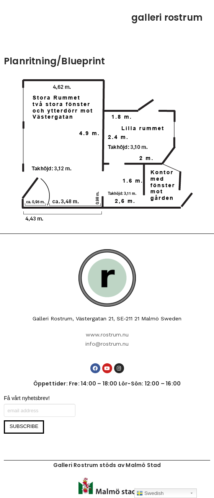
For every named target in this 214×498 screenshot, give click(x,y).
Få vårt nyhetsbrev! (27, 398)
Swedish (150, 493)
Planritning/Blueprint (54, 61)
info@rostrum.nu (107, 344)
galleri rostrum (167, 17)
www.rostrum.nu (107, 334)
